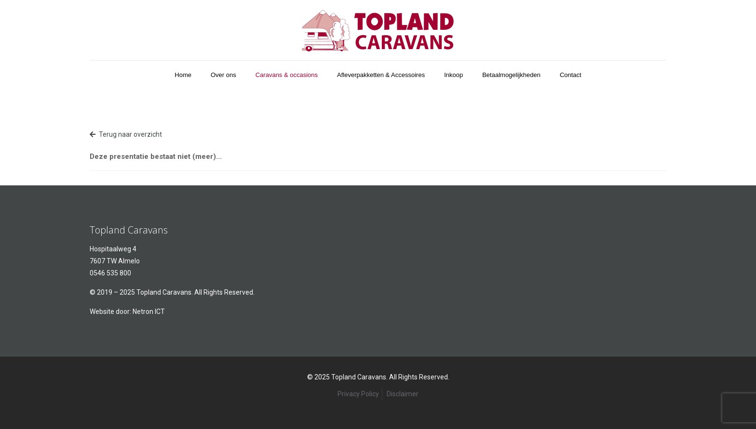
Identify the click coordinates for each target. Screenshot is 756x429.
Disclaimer (402, 394)
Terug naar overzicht (126, 134)
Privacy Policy (358, 394)
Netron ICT (149, 311)
